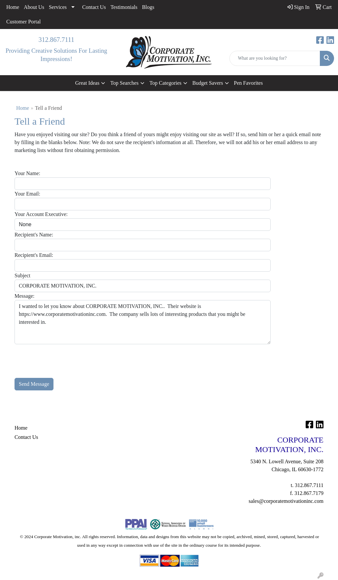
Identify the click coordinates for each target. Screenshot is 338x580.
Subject (22, 275)
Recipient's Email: (34, 255)
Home (12, 7)
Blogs (148, 7)
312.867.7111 (56, 39)
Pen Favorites (248, 83)
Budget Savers (207, 83)
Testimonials (124, 7)
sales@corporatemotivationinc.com (286, 501)
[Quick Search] (274, 58)
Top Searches (124, 83)
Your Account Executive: (41, 214)
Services (58, 7)
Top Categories (166, 83)
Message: (24, 296)
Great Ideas (87, 83)
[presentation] (65, 357)
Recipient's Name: (34, 234)
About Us (34, 7)
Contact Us (94, 7)
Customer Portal (23, 21)
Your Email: (27, 194)
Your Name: (27, 173)
